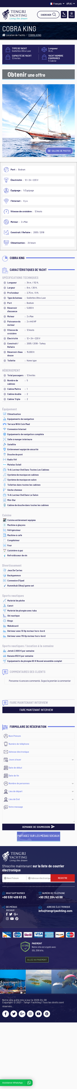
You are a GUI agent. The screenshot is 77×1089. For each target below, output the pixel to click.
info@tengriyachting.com (55, 911)
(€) (71, 3)
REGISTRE (62, 877)
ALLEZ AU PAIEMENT (37, 959)
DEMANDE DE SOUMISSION (38, 826)
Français (57, 3)
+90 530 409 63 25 (14, 897)
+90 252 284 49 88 (51, 897)
